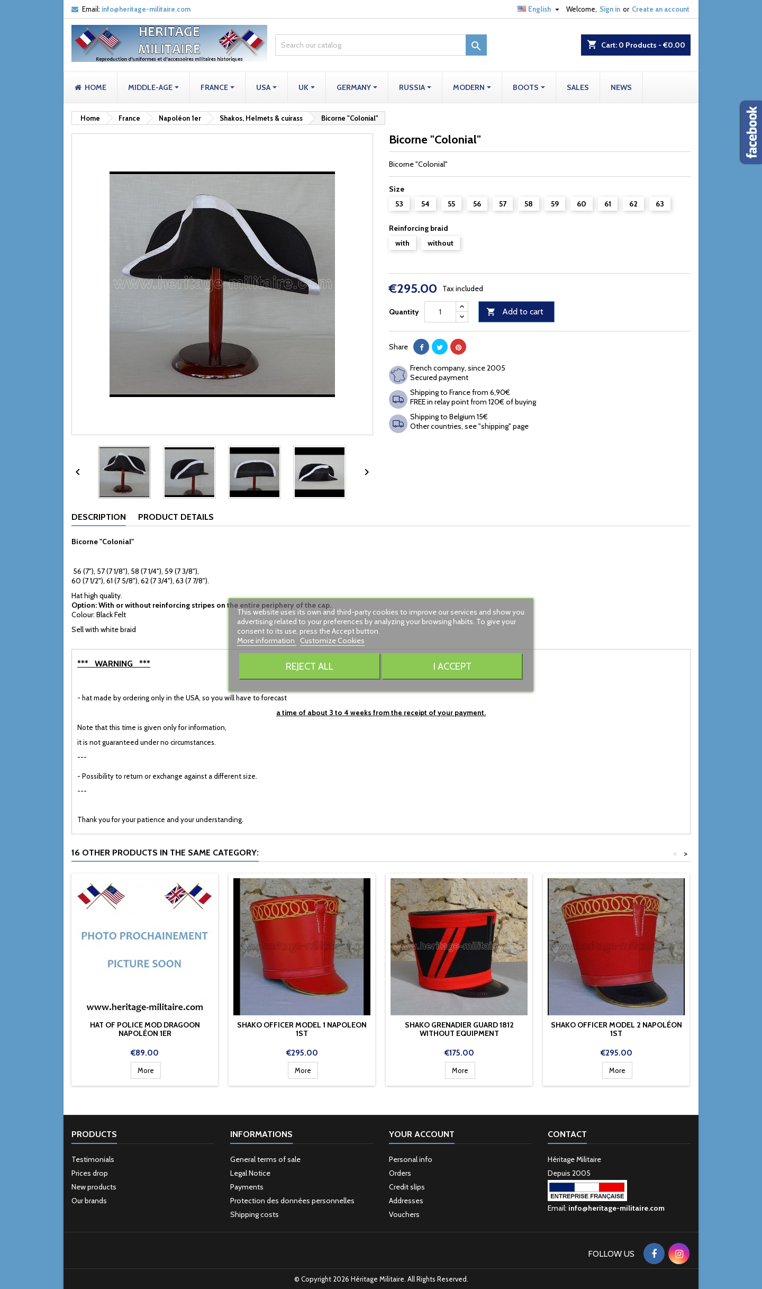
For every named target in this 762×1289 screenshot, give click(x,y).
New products (93, 1187)
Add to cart (514, 312)
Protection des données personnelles (292, 1200)
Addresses (406, 1200)
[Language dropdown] (540, 9)
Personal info (410, 1159)
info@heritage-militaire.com (146, 9)
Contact (567, 1134)
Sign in (610, 9)
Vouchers (404, 1214)
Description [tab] (98, 517)
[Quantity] (440, 311)
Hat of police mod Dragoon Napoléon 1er (145, 1029)
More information (266, 640)
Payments (247, 1187)
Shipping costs (254, 1214)
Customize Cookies (332, 640)
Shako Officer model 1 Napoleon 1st (302, 1029)
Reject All (309, 666)
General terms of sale (265, 1159)
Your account (422, 1134)
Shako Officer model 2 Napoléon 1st (616, 1029)
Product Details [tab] (176, 517)
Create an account (661, 9)
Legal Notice (250, 1173)
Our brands (89, 1200)
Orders (400, 1173)
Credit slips (407, 1187)
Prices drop (89, 1173)
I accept (452, 666)
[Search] (381, 45)
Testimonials (92, 1159)
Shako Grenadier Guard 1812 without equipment (459, 1029)
